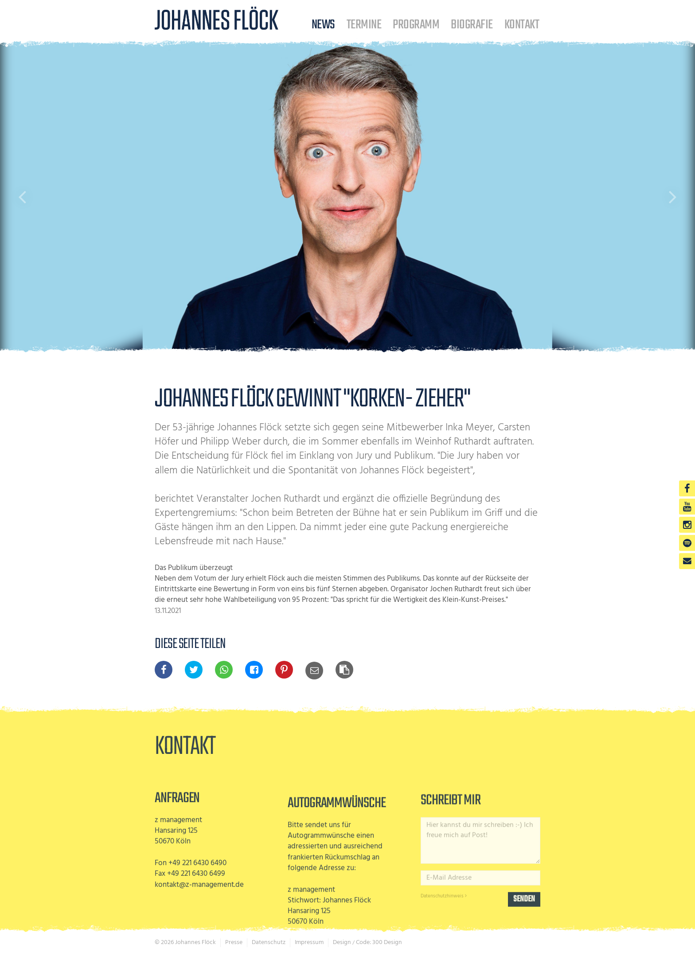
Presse (233, 942)
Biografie (471, 25)
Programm (416, 25)
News (323, 25)
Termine (364, 25)
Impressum (309, 942)
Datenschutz (268, 942)
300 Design (387, 942)
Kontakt (521, 25)
